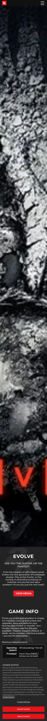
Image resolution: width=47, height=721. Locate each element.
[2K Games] (4, 3)
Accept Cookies (23, 710)
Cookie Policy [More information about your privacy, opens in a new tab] (8, 698)
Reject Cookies (23, 717)
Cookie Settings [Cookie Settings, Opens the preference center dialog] (23, 703)
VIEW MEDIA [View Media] (23, 593)
